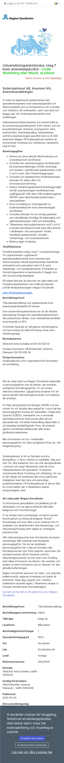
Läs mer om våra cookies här (32, 752)
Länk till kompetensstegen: (18, 292)
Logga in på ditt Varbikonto (21, 3)
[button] (57, 3)
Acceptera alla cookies (32, 738)
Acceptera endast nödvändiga (32, 745)
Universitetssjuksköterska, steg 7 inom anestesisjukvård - (29, 69)
